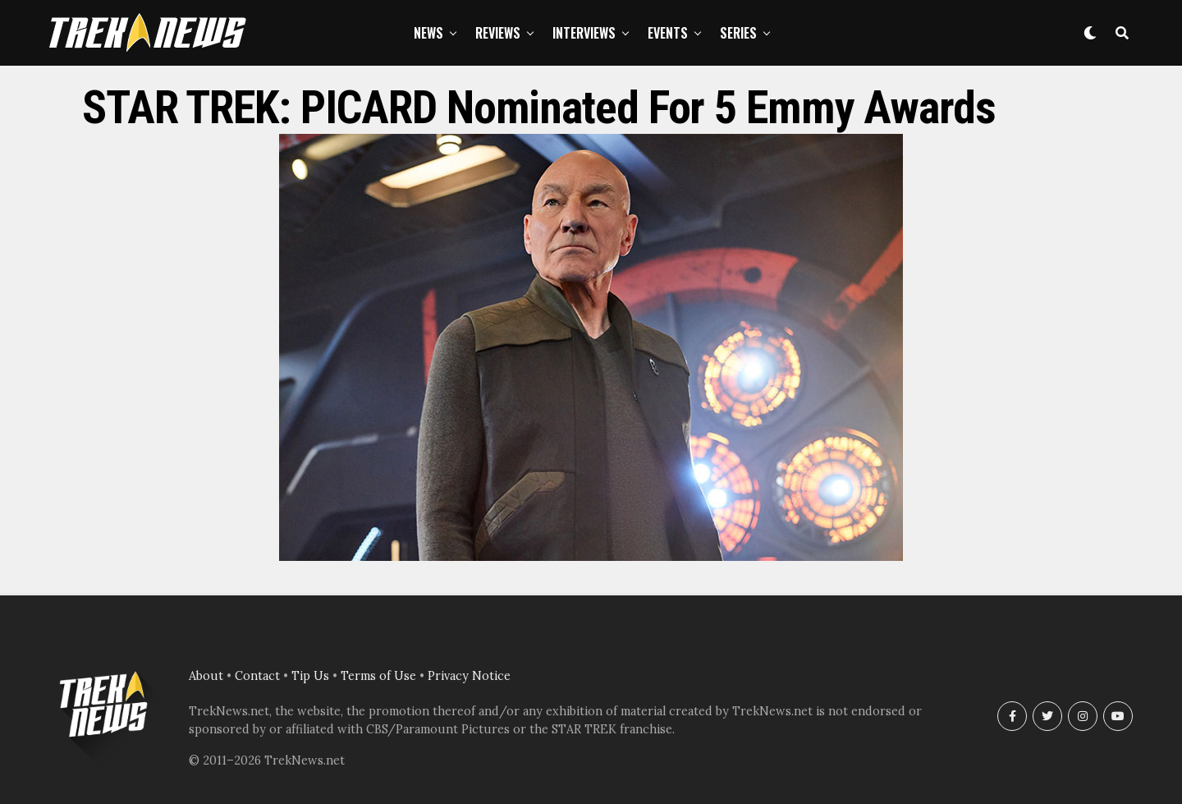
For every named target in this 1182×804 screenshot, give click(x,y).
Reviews (497, 33)
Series (738, 33)
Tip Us (310, 675)
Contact (257, 675)
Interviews (584, 33)
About (206, 675)
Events (668, 33)
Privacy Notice (469, 675)
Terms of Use (378, 675)
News (428, 33)
